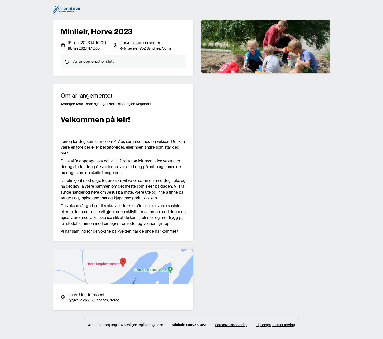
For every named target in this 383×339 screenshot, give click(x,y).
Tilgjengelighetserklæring (275, 325)
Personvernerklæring (231, 325)
